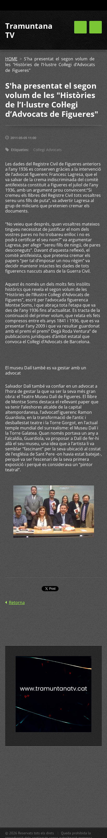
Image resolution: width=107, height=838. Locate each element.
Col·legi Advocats (47, 149)
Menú (95, 27)
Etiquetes (19, 149)
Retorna (17, 602)
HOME (11, 59)
